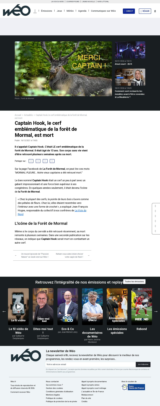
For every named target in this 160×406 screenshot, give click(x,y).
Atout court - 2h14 (123, 64)
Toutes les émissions (134, 281)
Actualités (28, 115)
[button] (35, 11)
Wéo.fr (13, 381)
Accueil (18, 115)
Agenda (82, 10)
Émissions (46, 10)
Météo (70, 10)
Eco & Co (68, 329)
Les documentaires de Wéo (92, 332)
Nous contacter (52, 381)
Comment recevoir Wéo (20, 392)
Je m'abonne (143, 364)
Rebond (141, 329)
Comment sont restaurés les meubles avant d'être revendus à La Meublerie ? (129, 94)
